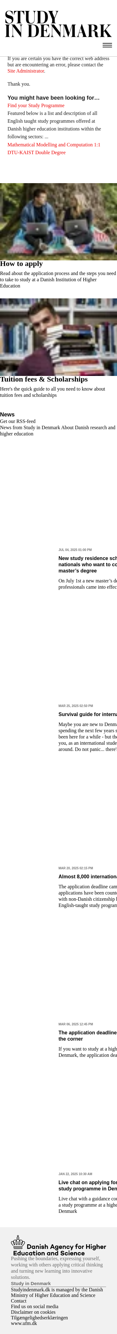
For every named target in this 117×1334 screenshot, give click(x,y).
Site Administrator (25, 71)
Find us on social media (34, 1306)
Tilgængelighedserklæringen (39, 1317)
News (7, 414)
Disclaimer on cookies (33, 1312)
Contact (19, 1300)
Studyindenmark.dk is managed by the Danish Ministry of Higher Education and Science (57, 1292)
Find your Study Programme (36, 105)
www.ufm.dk (24, 1323)
